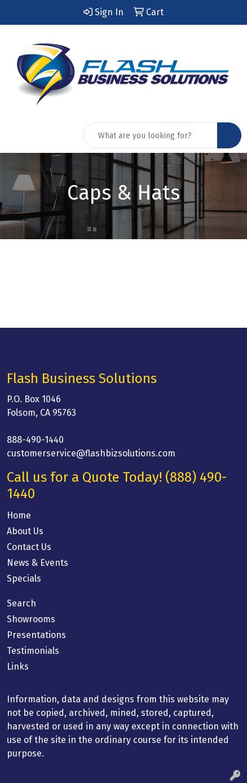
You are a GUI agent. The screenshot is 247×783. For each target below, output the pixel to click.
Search (21, 603)
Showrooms (31, 619)
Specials (24, 578)
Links (18, 666)
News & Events (37, 562)
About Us (25, 531)
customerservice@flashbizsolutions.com (91, 453)
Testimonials (33, 650)
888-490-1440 (35, 439)
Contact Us (29, 547)
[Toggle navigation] (17, 135)
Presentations (36, 635)
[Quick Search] (150, 135)
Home (19, 515)
